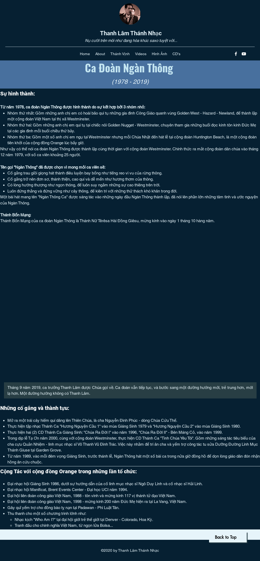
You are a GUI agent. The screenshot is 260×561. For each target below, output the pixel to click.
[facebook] (236, 53)
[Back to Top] (228, 537)
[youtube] (243, 53)
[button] (100, 54)
